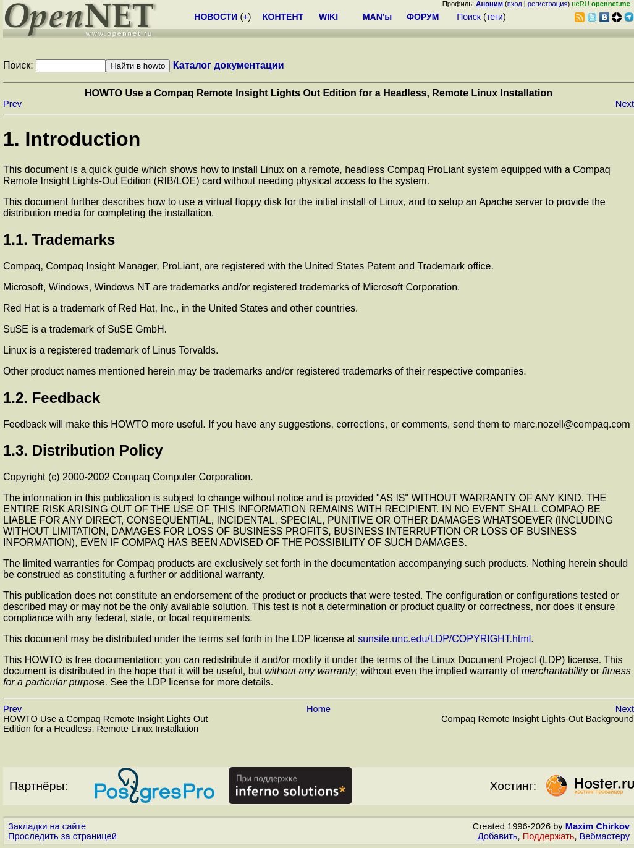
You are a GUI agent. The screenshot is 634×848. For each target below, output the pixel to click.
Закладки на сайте (47, 826)
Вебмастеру (605, 836)
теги (494, 17)
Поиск (469, 17)
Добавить (498, 836)
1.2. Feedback (51, 397)
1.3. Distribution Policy (83, 450)
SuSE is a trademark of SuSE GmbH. (85, 329)
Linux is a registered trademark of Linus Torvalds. (110, 350)
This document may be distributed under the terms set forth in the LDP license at (180, 639)
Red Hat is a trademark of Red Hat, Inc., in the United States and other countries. (180, 308)
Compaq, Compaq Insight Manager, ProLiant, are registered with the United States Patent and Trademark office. (248, 266)
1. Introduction (71, 139)
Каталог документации (228, 65)
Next (624, 104)
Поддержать (549, 836)
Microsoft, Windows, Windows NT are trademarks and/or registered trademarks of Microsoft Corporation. (231, 287)
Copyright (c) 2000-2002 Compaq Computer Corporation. (128, 477)
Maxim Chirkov (597, 826)
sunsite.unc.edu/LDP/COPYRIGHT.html (444, 639)
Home (318, 709)
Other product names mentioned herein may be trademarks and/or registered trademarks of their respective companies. (264, 371)
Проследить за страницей (62, 836)
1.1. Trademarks (59, 239)
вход (514, 3)
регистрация (548, 3)
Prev (12, 104)
